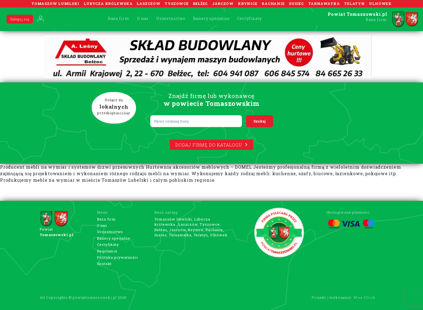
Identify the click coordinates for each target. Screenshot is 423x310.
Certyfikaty (249, 18)
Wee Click (364, 297)
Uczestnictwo (170, 18)
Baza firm (118, 18)
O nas (143, 18)
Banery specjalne (211, 18)
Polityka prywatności (117, 257)
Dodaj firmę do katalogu (211, 145)
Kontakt (104, 263)
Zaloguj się (19, 19)
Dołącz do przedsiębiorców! (114, 107)
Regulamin (107, 251)
